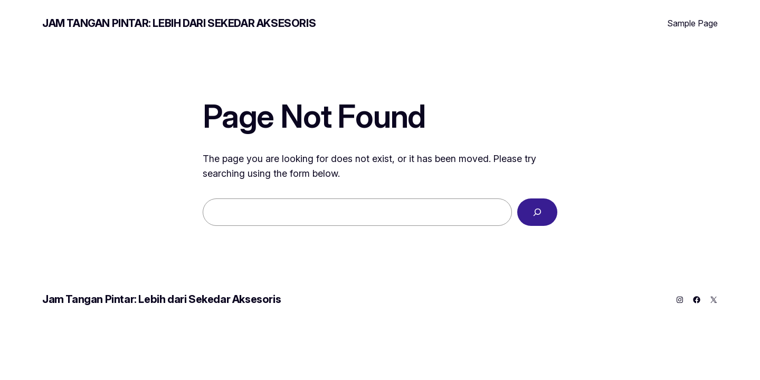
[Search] (537, 212)
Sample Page (692, 23)
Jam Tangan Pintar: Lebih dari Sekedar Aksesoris (179, 23)
